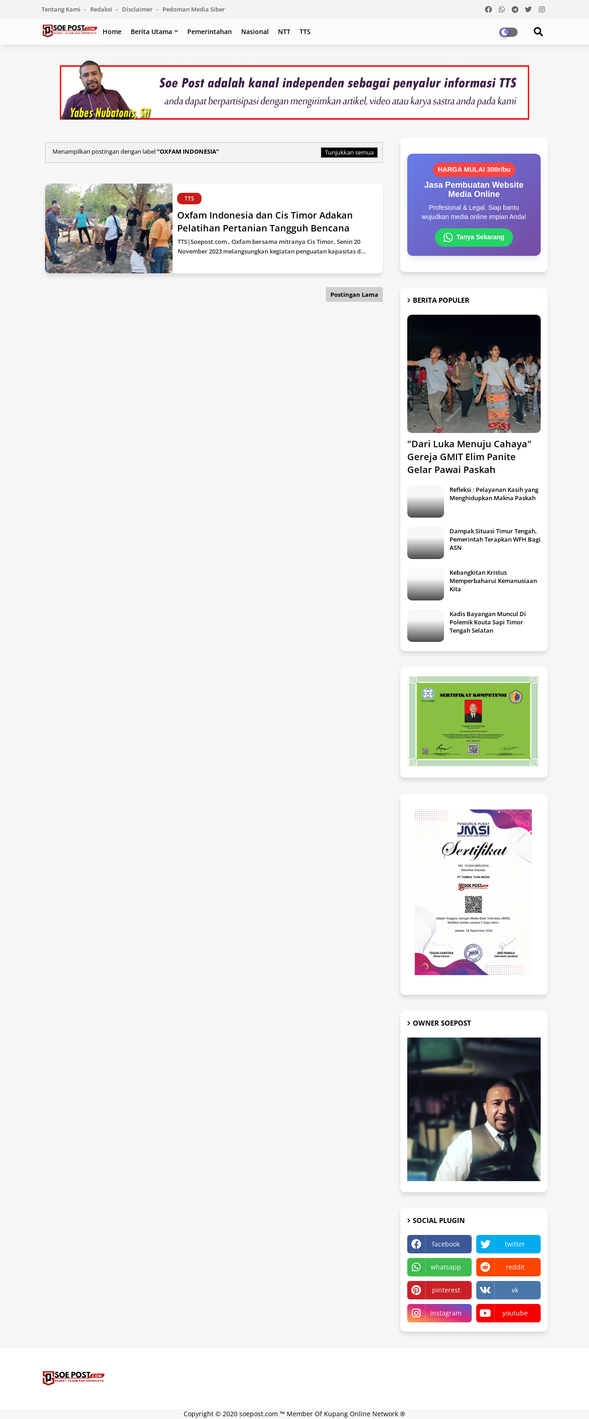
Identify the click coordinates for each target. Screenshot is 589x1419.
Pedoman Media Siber (193, 9)
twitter (515, 1244)
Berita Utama (151, 31)
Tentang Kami (61, 9)
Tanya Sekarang (474, 237)
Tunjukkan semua (349, 152)
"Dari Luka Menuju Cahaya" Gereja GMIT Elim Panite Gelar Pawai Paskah (469, 457)
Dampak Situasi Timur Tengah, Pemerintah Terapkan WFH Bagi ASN (495, 539)
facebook (446, 1244)
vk (515, 1290)
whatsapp (446, 1267)
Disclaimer (138, 9)
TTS (305, 31)
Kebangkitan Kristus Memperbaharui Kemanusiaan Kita (493, 580)
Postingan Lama (354, 294)
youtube (515, 1313)
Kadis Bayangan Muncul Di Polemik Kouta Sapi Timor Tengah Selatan (488, 622)
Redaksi (102, 9)
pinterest (446, 1290)
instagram (446, 1313)
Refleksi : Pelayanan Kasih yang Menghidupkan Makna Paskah (494, 493)
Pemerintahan (209, 31)
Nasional (255, 31)
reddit (515, 1267)
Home (112, 31)
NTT (284, 31)
